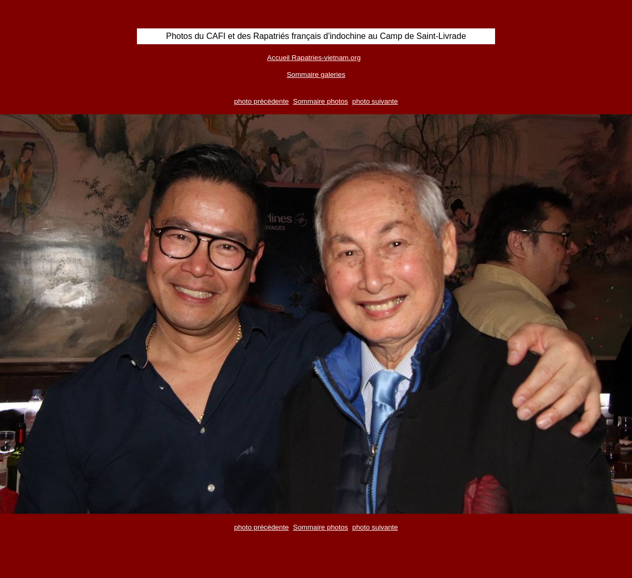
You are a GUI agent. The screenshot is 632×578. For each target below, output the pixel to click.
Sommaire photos (320, 101)
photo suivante (375, 101)
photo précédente (261, 101)
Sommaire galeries (316, 74)
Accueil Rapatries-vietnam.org (314, 58)
